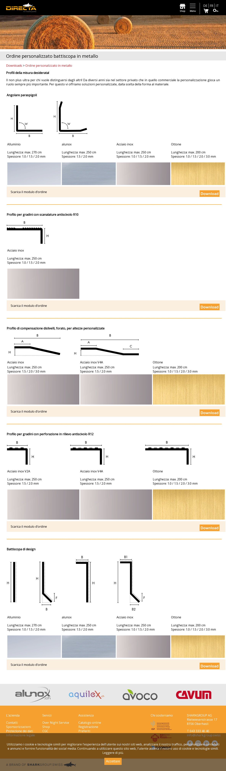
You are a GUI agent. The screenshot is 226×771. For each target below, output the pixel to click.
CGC (45, 731)
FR (211, 6)
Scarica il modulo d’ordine (29, 411)
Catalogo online (89, 723)
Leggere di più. (113, 753)
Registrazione (88, 727)
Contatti (12, 723)
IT (217, 6)
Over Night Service (55, 723)
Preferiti (84, 731)
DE (205, 6)
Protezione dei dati (19, 731)
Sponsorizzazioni (18, 727)
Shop (46, 727)
